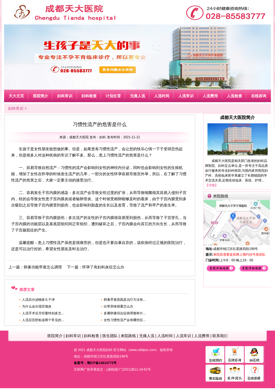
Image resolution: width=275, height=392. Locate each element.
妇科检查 (91, 336)
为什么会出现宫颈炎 (36, 306)
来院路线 (128, 336)
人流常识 (183, 336)
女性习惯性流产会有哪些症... (125, 320)
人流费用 (201, 336)
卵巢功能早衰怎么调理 (43, 267)
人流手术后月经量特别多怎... (43, 313)
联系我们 (220, 336)
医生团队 (110, 336)
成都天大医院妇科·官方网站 (106, 350)
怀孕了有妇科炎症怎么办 (103, 267)
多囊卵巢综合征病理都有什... (125, 313)
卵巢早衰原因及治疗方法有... (125, 300)
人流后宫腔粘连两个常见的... (43, 320)
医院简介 (55, 336)
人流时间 (165, 336)
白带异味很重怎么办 (118, 306)
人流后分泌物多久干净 (38, 300)
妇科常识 (15, 108)
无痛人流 (146, 336)
